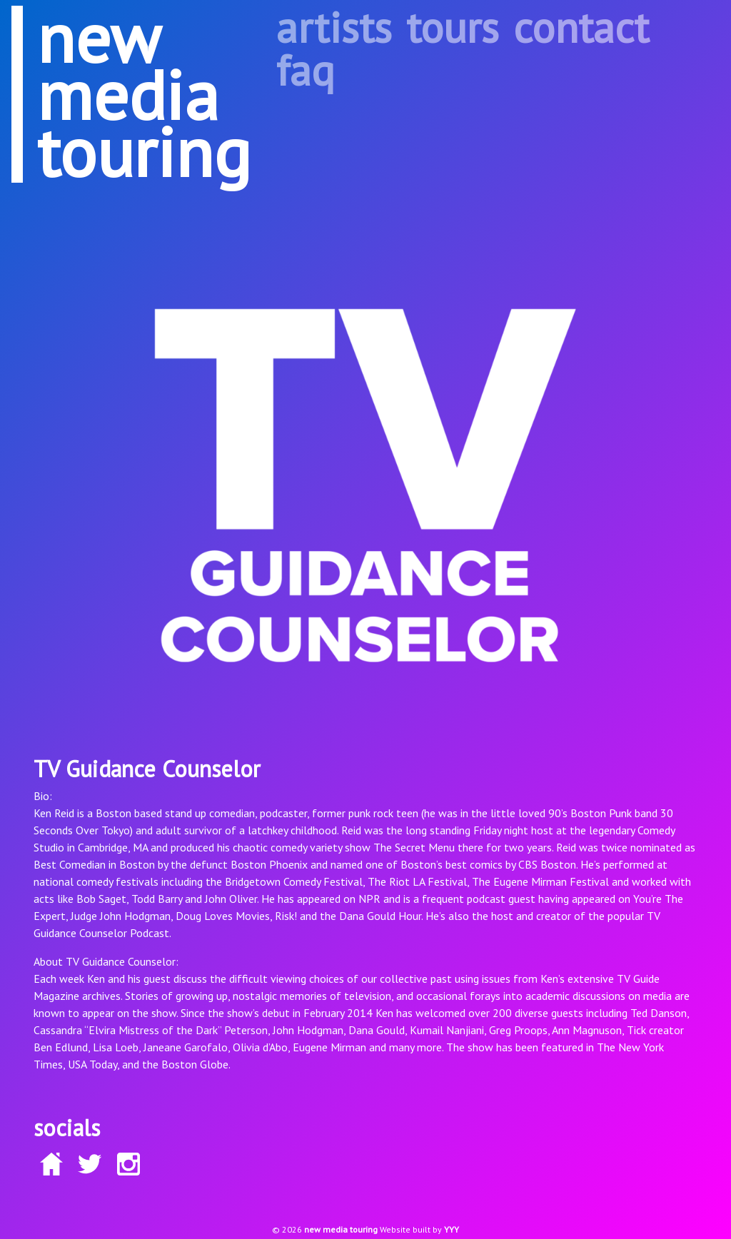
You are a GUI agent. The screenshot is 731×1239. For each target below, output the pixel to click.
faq (305, 70)
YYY (451, 1229)
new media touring (341, 1229)
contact (581, 27)
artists (334, 27)
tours (452, 27)
